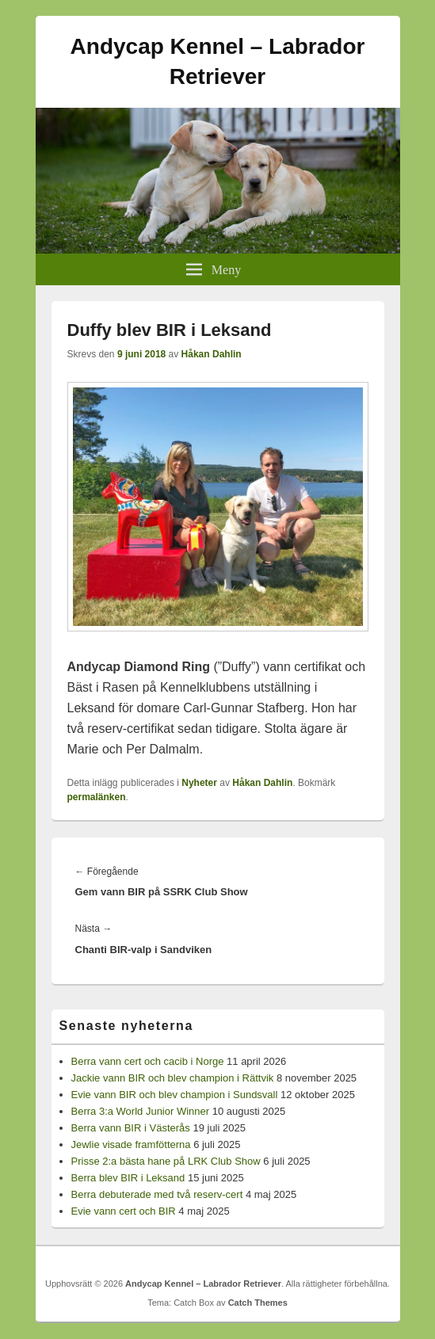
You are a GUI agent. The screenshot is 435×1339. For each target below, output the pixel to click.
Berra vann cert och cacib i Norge (147, 1061)
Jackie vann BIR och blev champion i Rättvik (172, 1078)
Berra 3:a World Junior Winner (140, 1111)
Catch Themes (258, 1302)
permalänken (96, 797)
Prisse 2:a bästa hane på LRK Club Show (166, 1161)
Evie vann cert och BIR (123, 1211)
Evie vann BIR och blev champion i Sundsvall (174, 1095)
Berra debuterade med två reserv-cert (157, 1194)
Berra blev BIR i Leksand (128, 1178)
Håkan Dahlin (211, 354)
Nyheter (199, 782)
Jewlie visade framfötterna (131, 1144)
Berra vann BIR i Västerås (130, 1128)
